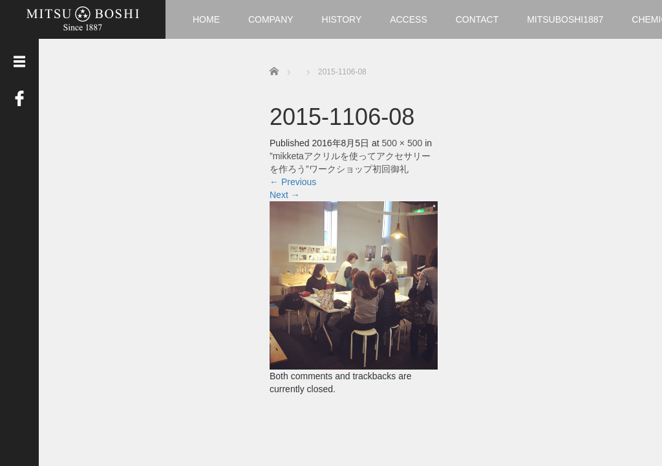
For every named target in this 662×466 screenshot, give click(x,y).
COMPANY (271, 19)
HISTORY (342, 19)
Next (285, 195)
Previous (293, 182)
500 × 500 (402, 143)
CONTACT (477, 19)
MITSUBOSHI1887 (565, 19)
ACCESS (408, 19)
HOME (206, 19)
